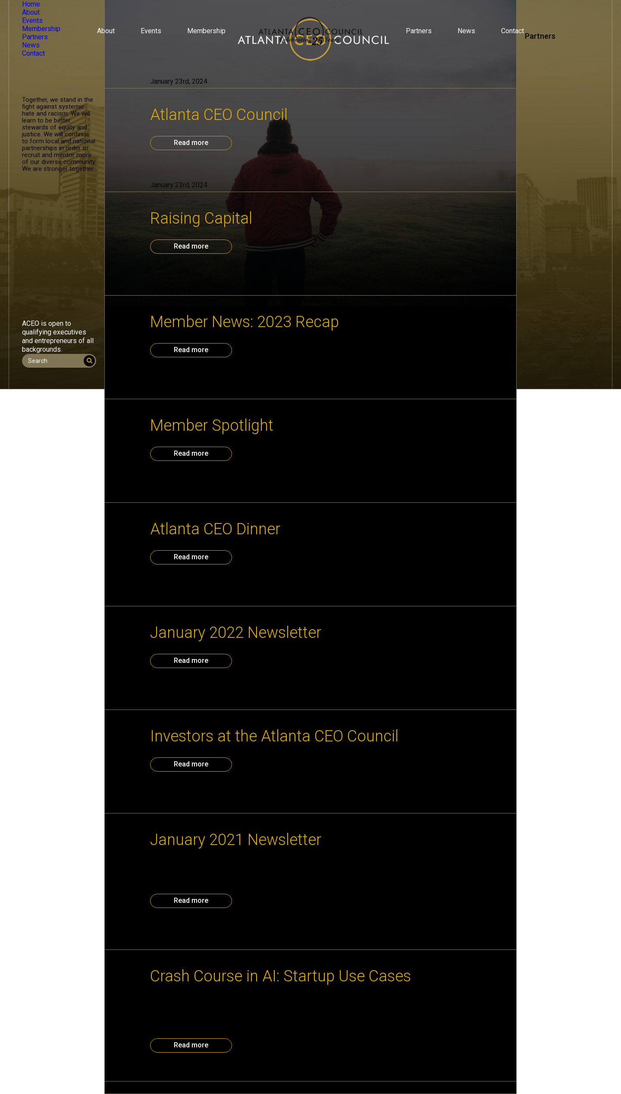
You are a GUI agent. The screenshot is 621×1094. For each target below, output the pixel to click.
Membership (206, 31)
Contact (512, 31)
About (106, 31)
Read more (191, 143)
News (466, 31)
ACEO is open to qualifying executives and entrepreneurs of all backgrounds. (58, 336)
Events (151, 31)
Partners (419, 31)
